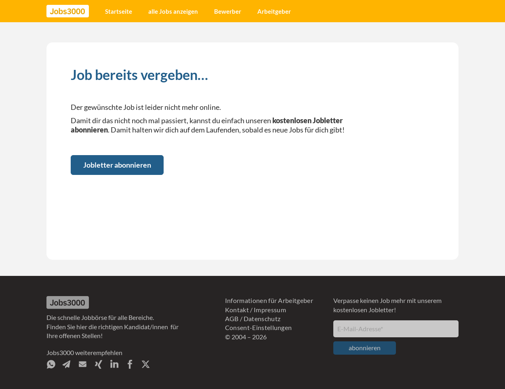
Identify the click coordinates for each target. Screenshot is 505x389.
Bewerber (227, 11)
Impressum (270, 309)
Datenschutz (262, 318)
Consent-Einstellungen (258, 327)
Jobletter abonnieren (117, 165)
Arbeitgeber (274, 11)
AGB (232, 318)
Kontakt (237, 309)
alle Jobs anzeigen (173, 11)
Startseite (118, 11)
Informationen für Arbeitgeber (269, 300)
